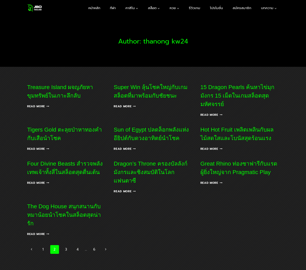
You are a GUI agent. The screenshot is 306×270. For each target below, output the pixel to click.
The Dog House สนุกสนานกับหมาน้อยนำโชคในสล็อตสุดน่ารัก (64, 214)
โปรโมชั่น (216, 8)
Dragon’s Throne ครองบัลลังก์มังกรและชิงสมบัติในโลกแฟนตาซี (150, 172)
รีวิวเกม (194, 8)
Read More (38, 106)
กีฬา (113, 8)
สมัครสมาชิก (242, 8)
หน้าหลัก (94, 8)
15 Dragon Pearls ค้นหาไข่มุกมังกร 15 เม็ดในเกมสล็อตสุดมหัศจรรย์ (237, 95)
